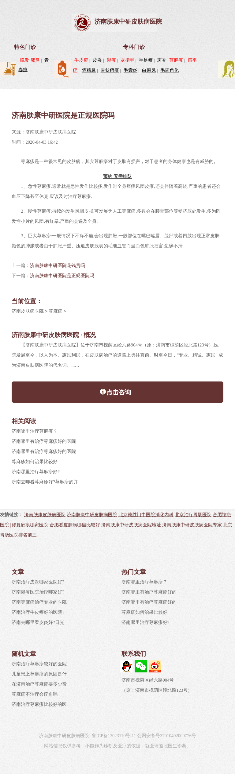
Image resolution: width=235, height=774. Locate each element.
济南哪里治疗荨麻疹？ (35, 431)
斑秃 (161, 60)
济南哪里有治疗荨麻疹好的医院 (44, 441)
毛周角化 (169, 70)
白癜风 (149, 70)
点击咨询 (115, 392)
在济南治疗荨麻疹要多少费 (39, 684)
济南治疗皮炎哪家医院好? (38, 581)
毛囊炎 (130, 70)
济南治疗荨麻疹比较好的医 (39, 704)
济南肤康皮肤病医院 (44, 514)
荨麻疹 (176, 60)
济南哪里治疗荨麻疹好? (36, 471)
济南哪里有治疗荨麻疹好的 (149, 592)
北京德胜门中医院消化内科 (145, 514)
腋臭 (35, 60)
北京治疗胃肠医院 (193, 514)
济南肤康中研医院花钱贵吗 (57, 265)
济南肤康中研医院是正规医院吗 (62, 275)
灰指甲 (127, 60)
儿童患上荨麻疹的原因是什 (39, 673)
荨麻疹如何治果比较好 (35, 461)
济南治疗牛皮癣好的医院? (38, 612)
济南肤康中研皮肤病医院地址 (131, 524)
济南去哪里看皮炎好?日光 (38, 622)
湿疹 (111, 60)
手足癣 (146, 60)
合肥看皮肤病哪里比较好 (75, 524)
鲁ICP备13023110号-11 (114, 735)
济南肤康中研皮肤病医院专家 (192, 524)
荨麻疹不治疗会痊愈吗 (35, 694)
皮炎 (97, 60)
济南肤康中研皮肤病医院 (128, 21)
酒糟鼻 (89, 70)
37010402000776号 (178, 735)
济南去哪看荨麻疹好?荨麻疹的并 (45, 481)
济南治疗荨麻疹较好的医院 (39, 663)
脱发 (24, 60)
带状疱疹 (110, 70)
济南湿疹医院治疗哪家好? (38, 592)
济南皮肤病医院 (28, 311)
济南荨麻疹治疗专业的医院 (39, 602)
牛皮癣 (81, 60)
